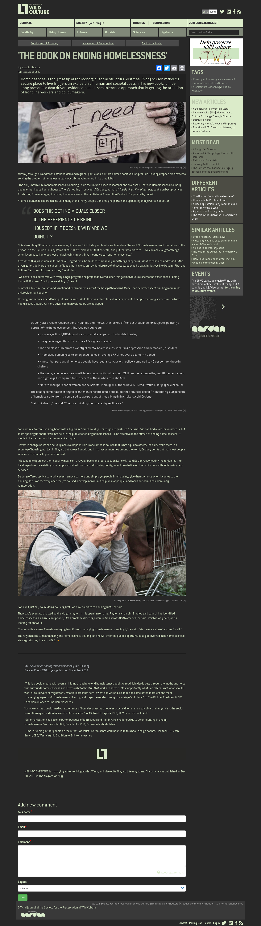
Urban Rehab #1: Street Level (209, 200)
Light (213, 11)
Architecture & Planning (44, 43)
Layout (22, 882)
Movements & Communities (98, 43)
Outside (110, 32)
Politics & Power (218, 83)
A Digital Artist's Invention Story (211, 108)
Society (81, 23)
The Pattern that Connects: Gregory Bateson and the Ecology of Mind (212, 169)
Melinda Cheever (31, 67)
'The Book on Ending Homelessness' (213, 196)
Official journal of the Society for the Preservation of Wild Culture (57, 907)
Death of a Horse (202, 119)
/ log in (100, 23)
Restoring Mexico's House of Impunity (214, 123)
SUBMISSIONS (161, 23)
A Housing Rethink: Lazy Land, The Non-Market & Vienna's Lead (215, 205)
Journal (25, 23)
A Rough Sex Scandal (204, 149)
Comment (24, 842)
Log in (216, 923)
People (207, 923)
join (91, 23)
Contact (183, 923)
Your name (24, 812)
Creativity (26, 32)
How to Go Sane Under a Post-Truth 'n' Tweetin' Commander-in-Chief (213, 260)
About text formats (170, 872)
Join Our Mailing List (203, 23)
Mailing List (195, 923)
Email (21, 827)
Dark (205, 11)
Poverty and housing (205, 79)
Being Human (57, 32)
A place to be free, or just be (208, 211)
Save (22, 897)
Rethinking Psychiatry (205, 160)
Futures (82, 32)
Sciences (139, 32)
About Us (139, 23)
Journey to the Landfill (206, 164)
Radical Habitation (152, 43)
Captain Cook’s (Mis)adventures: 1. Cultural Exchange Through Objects (212, 114)
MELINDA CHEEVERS (36, 771)
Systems (167, 32)
